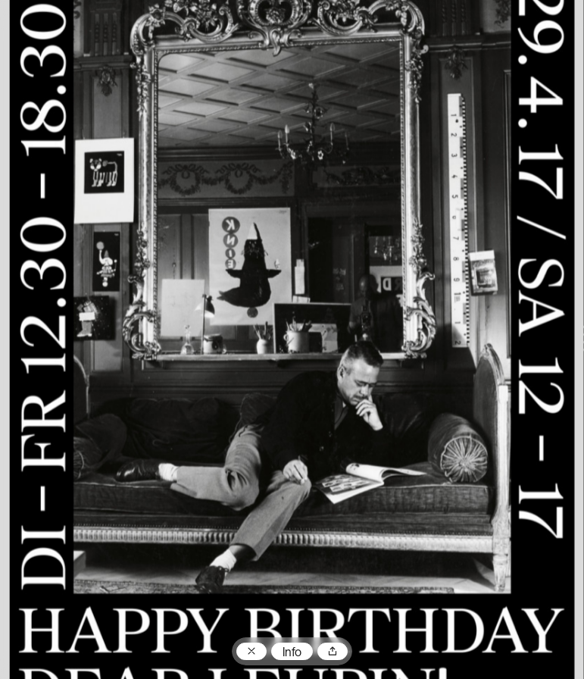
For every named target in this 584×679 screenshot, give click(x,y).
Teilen (332, 652)
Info (292, 653)
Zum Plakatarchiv (251, 652)
